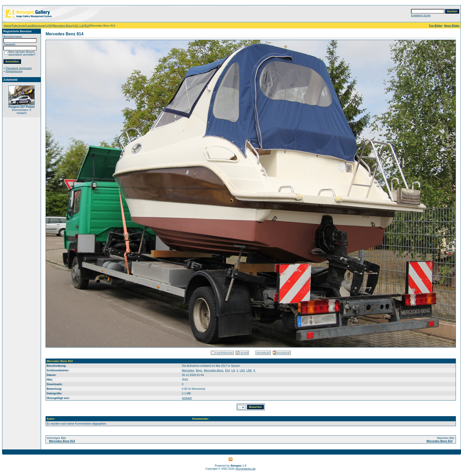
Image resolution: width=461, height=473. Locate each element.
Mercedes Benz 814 (62, 441)
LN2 (242, 370)
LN (233, 370)
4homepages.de (245, 468)
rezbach (187, 398)
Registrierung (14, 71)
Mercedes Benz (62, 25)
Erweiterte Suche (421, 15)
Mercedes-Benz (214, 370)
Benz (199, 370)
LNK (249, 370)
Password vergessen (19, 68)
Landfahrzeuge (35, 25)
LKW (49, 25)
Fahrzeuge (18, 25)
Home (7, 25)
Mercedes (188, 370)
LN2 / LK (78, 25)
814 (87, 25)
